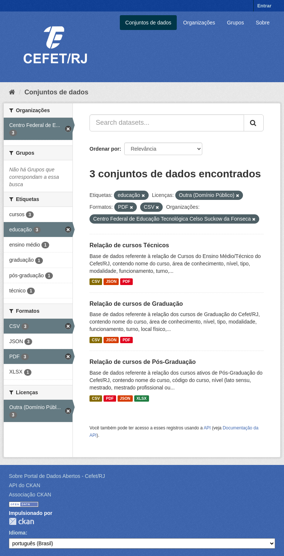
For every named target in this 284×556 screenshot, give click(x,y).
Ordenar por (104, 149)
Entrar (264, 6)
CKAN (21, 521)
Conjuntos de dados (148, 23)
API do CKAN (24, 485)
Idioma (17, 533)
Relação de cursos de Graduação (136, 304)
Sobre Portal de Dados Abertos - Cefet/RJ (57, 476)
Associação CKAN (30, 495)
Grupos (235, 23)
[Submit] (254, 122)
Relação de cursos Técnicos (129, 245)
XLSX (141, 398)
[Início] (12, 92)
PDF (126, 281)
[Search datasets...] (166, 122)
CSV (96, 281)
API (207, 428)
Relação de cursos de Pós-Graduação (142, 362)
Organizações (199, 23)
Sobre (263, 23)
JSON (111, 281)
